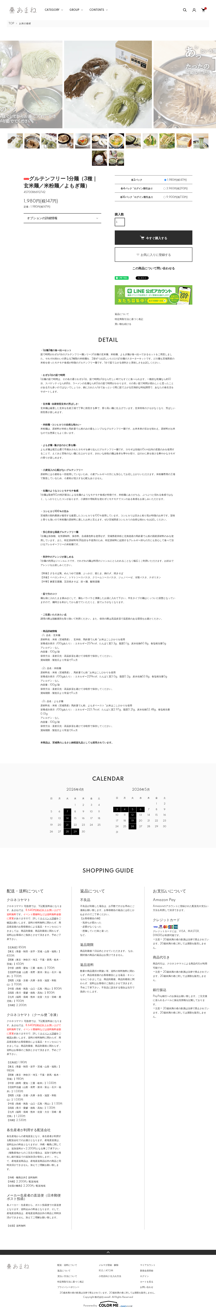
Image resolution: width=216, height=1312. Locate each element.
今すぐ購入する (153, 238)
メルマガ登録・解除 (108, 1265)
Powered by (108, 1304)
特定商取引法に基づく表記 (129, 319)
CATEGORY (52, 10)
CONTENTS (96, 10)
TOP (11, 23)
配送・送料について (67, 1265)
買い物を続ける (123, 324)
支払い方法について (67, 1276)
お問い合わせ (146, 1287)
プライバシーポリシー (68, 1287)
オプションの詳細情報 (42, 218)
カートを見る (146, 1282)
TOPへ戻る (108, 1252)
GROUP (74, 10)
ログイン (144, 1276)
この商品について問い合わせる (153, 268)
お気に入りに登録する (153, 255)
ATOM (109, 1271)
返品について (122, 314)
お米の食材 (25, 23)
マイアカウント (147, 1265)
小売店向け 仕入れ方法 (110, 1276)
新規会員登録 (146, 1271)
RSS (101, 1271)
